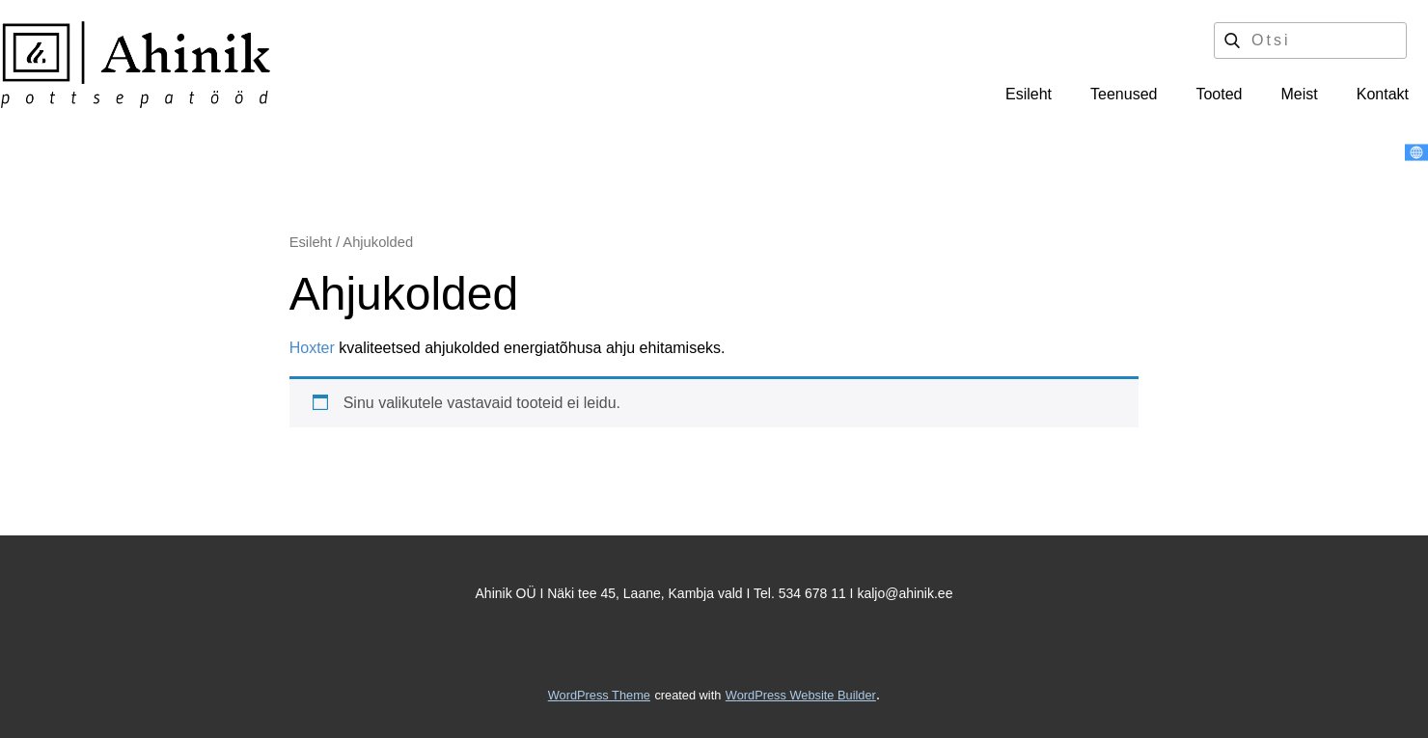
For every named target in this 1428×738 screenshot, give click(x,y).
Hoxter (312, 348)
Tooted (1218, 94)
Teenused (1123, 94)
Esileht (1028, 94)
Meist (1299, 94)
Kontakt (1383, 94)
